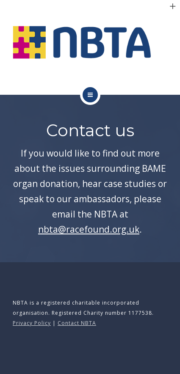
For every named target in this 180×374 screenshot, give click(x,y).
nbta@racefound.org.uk (88, 229)
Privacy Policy (32, 323)
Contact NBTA (77, 323)
